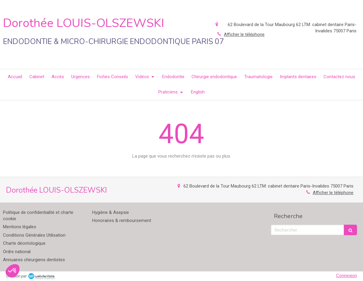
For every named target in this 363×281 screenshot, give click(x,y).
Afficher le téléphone (333, 192)
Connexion (346, 275)
